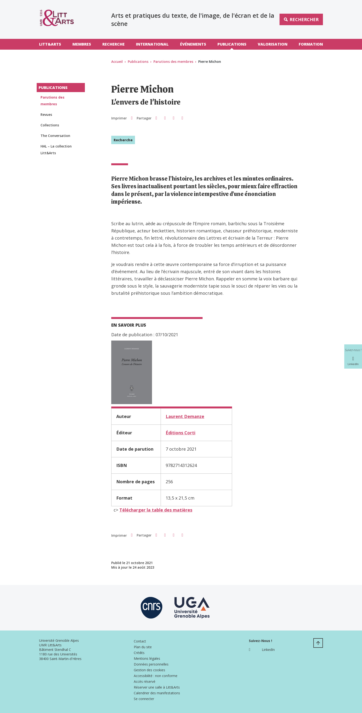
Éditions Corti (180, 433)
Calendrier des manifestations (157, 693)
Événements (193, 44)
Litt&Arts (50, 44)
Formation (311, 44)
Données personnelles (151, 664)
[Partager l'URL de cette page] (182, 118)
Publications (231, 44)
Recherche (113, 44)
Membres (81, 44)
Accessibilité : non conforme (155, 675)
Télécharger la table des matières (155, 510)
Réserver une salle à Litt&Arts (157, 687)
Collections (50, 125)
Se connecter (144, 698)
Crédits (139, 652)
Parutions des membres (173, 61)
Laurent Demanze (185, 416)
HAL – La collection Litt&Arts (56, 149)
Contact (140, 641)
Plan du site (143, 647)
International (152, 44)
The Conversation (55, 135)
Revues (46, 114)
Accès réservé (144, 681)
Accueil (117, 61)
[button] (156, 118)
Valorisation (272, 44)
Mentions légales (147, 658)
